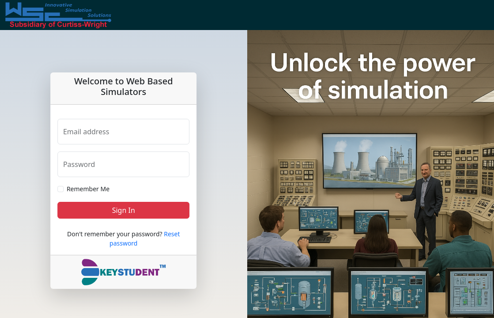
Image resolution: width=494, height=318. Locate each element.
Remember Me (88, 189)
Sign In (123, 210)
